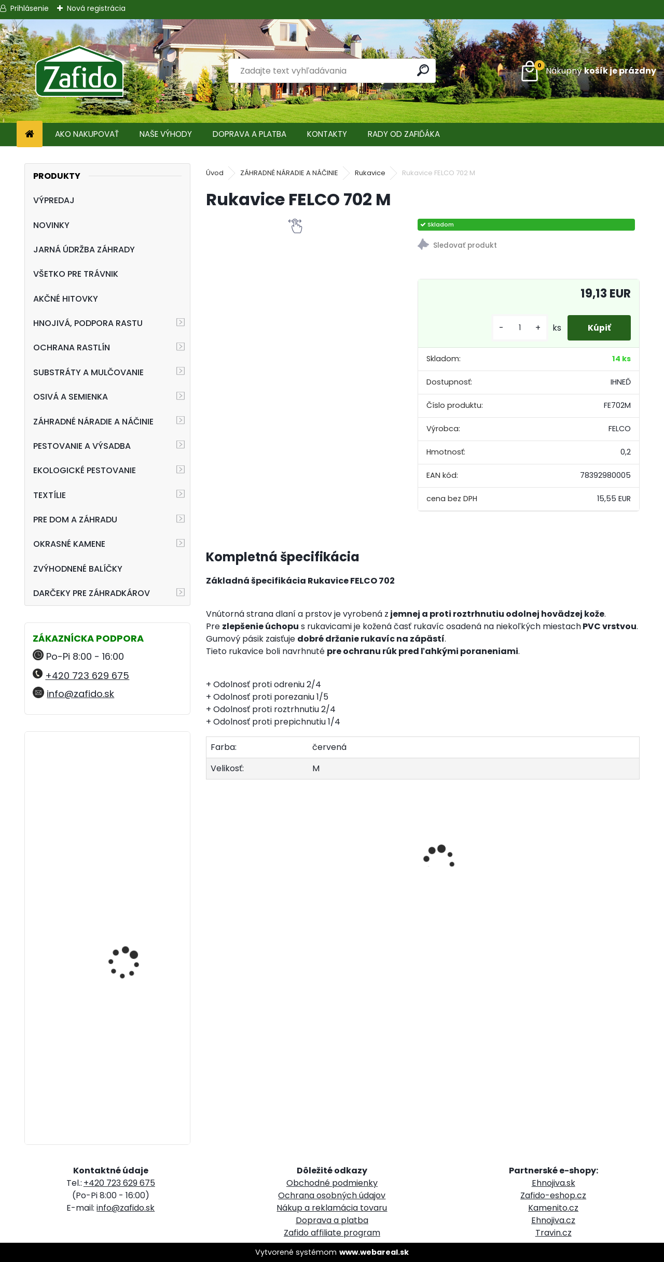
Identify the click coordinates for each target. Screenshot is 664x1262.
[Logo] (79, 71)
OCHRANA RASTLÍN (71, 347)
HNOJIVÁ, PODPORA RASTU (88, 323)
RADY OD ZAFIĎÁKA (404, 134)
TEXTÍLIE (49, 495)
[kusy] (518, 328)
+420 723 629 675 (87, 675)
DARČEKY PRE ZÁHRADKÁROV (91, 593)
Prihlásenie (29, 8)
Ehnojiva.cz (553, 1220)
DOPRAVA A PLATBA (249, 134)
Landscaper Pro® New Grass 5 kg (132, 1029)
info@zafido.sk (80, 693)
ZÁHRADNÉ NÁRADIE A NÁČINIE (93, 422)
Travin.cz (553, 1233)
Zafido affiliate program (332, 1233)
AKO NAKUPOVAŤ (87, 134)
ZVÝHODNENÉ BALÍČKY (77, 569)
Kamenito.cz (553, 1208)
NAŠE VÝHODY (166, 134)
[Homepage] (30, 134)
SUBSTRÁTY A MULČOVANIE (88, 372)
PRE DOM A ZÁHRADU (75, 520)
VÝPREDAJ (54, 200)
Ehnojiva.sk (553, 1183)
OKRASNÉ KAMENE (69, 544)
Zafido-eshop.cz (553, 1195)
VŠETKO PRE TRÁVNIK (75, 274)
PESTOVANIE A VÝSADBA (82, 446)
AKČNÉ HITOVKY (65, 299)
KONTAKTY (327, 134)
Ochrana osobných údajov (331, 1195)
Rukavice (370, 173)
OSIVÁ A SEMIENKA (70, 397)
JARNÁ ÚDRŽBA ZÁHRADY (84, 250)
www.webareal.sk (374, 1252)
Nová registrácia (96, 8)
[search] (424, 70)
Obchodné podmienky (332, 1183)
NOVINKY (51, 225)
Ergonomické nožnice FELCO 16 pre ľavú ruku (133, 785)
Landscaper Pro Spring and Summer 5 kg (134, 886)
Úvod (215, 173)
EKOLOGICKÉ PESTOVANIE (84, 470)
